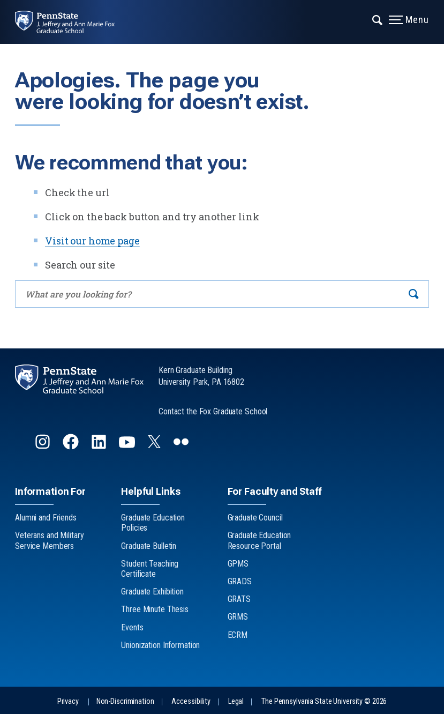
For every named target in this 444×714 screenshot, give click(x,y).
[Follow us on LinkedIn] (100, 446)
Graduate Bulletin (148, 546)
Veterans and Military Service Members (49, 540)
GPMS (238, 564)
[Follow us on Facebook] (72, 446)
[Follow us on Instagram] (43, 446)
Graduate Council (255, 517)
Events (132, 627)
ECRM (238, 635)
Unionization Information (160, 645)
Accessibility (190, 701)
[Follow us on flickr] (182, 446)
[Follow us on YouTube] (128, 446)
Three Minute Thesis (155, 609)
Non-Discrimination (125, 701)
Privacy (68, 701)
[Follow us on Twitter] (155, 444)
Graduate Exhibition (152, 591)
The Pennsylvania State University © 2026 (324, 701)
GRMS (238, 617)
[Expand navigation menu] (377, 19)
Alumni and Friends (46, 517)
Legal (236, 701)
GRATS (239, 599)
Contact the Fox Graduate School (213, 411)
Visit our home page (92, 240)
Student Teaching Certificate (149, 569)
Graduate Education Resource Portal (259, 540)
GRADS (240, 581)
